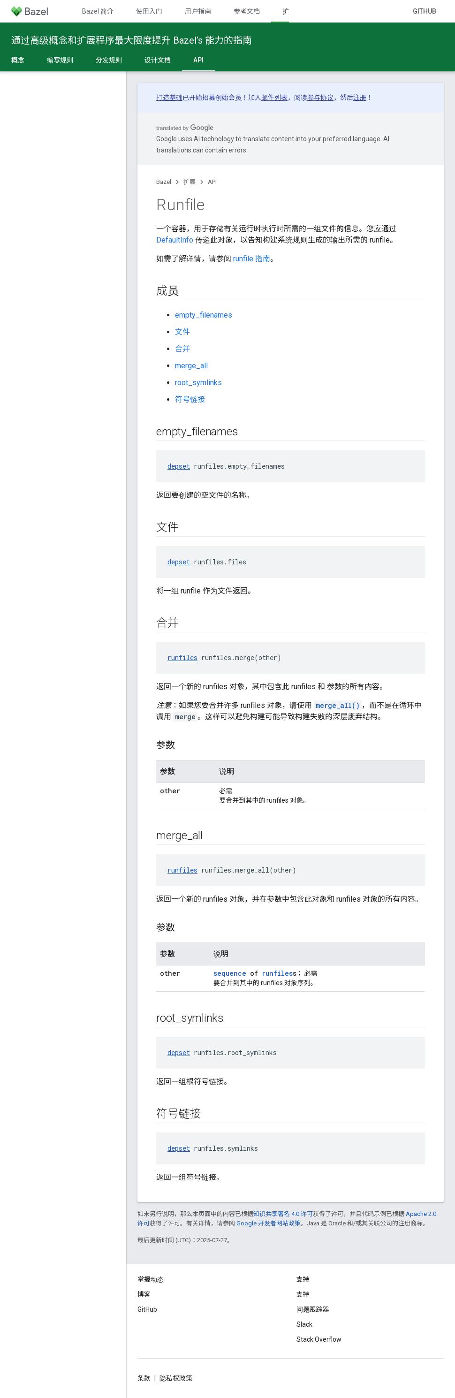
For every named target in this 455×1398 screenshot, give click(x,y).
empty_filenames (203, 315)
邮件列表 (274, 97)
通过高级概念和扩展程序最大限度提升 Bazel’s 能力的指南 (131, 40)
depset (178, 466)
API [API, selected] (198, 60)
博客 (144, 1294)
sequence (229, 973)
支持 (303, 1294)
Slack (304, 1324)
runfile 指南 (251, 258)
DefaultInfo (174, 240)
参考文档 (247, 11)
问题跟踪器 (312, 1309)
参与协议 (320, 97)
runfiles (182, 657)
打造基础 (169, 97)
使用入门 (149, 11)
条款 (144, 1378)
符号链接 (190, 399)
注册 (359, 97)
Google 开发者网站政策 (268, 1223)
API (212, 181)
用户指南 (198, 11)
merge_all (191, 365)
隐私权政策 (175, 1378)
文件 (182, 331)
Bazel (163, 181)
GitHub (424, 11)
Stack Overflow (318, 1339)
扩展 (189, 181)
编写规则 (60, 60)
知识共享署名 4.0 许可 (283, 1213)
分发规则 (109, 60)
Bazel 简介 (98, 11)
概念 (17, 60)
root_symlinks (198, 382)
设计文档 (157, 60)
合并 (182, 348)
